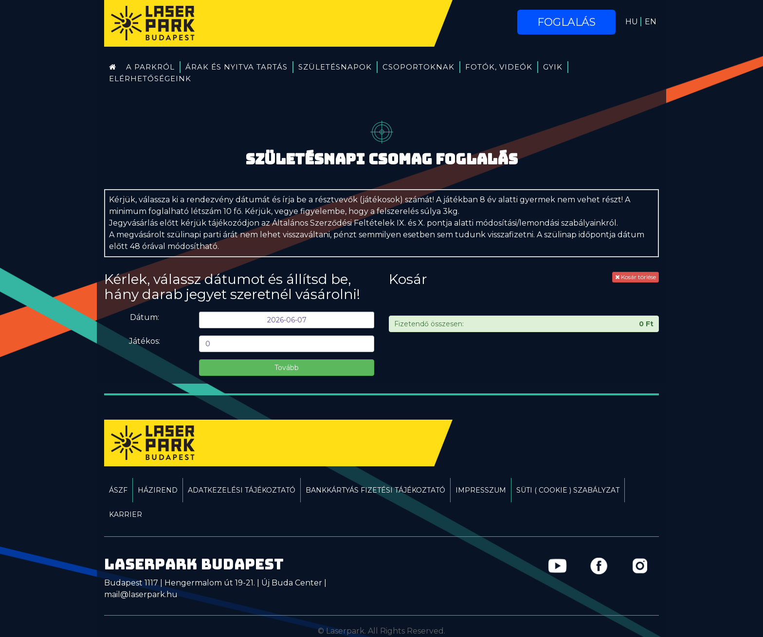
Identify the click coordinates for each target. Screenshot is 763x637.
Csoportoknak (418, 66)
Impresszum (480, 490)
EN (650, 21)
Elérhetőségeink (150, 78)
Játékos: (144, 341)
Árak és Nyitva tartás (236, 66)
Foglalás (566, 22)
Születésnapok (335, 66)
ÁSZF (118, 490)
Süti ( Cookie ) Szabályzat (567, 490)
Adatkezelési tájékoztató (241, 490)
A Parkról (150, 66)
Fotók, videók (498, 66)
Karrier (125, 514)
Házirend (158, 490)
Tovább (286, 367)
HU (631, 21)
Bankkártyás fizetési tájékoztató (375, 490)
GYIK (553, 66)
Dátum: (144, 317)
